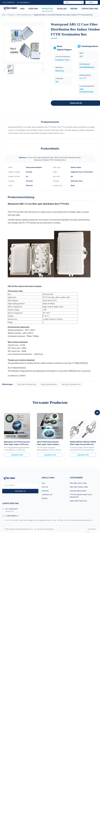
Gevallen (61, 9)
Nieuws (74, 9)
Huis (22, 9)
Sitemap (44, 498)
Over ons (33, 9)
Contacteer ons (90, 9)
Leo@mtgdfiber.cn (24, 2)
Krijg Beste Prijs (17, 455)
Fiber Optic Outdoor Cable (79, 487)
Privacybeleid (92, 529)
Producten (10, 15)
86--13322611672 (9, 2)
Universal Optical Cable (78, 491)
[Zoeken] (82, 2)
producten (47, 9)
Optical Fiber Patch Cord (78, 501)
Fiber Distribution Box (24, 15)
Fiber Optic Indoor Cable (78, 483)
